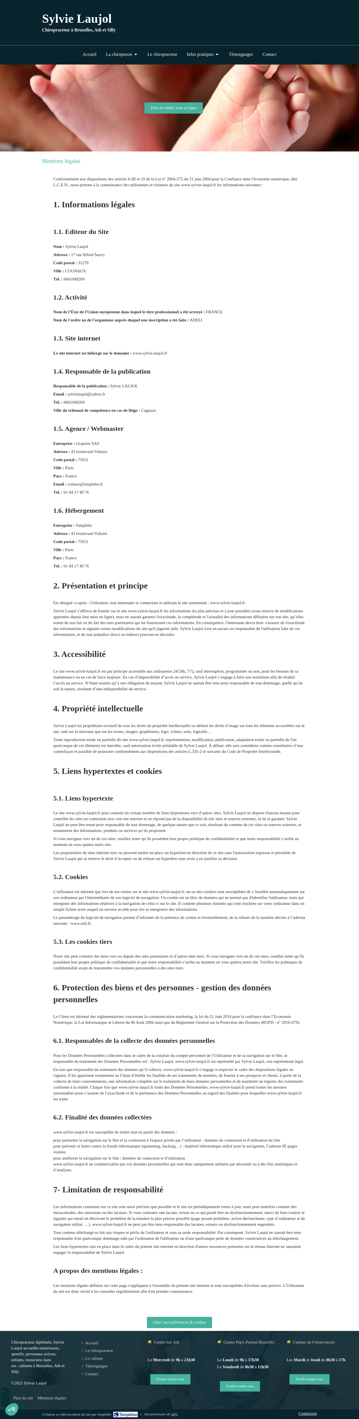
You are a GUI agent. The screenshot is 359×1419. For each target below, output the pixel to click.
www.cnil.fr (81, 923)
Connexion (307, 1413)
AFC (174, 1414)
